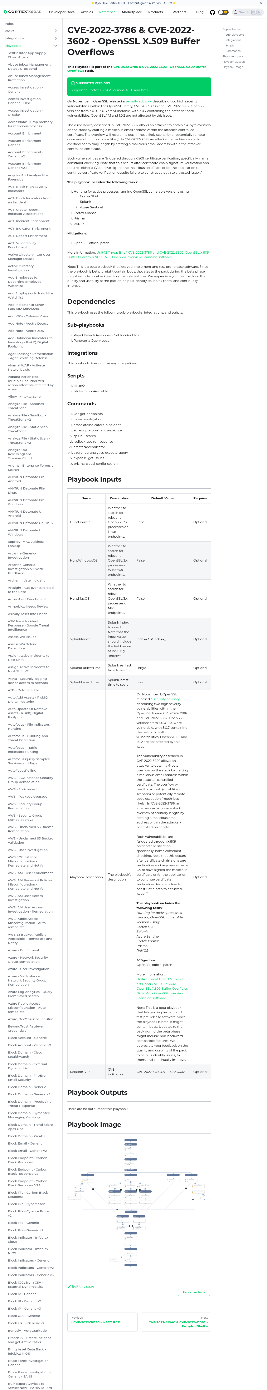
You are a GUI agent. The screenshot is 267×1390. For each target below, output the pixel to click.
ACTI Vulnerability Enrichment (22, 245)
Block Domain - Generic (27, 1087)
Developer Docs (62, 12)
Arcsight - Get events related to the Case (31, 590)
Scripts (230, 45)
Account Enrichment (25, 133)
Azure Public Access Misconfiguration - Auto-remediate (27, 1007)
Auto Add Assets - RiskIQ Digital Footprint (28, 699)
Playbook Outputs (233, 61)
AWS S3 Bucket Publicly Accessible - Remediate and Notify (30, 939)
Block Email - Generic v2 (27, 1151)
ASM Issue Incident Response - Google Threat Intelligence (28, 625)
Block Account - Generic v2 (29, 1045)
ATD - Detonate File (23, 690)
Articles (87, 12)
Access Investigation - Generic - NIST (25, 101)
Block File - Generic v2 (25, 1230)
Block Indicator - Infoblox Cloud (28, 1240)
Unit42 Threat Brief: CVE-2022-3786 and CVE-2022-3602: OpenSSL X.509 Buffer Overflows (162, 984)
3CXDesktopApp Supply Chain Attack (27, 55)
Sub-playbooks (235, 34)
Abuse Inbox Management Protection (29, 78)
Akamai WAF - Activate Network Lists (26, 367)
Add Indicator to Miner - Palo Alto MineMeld (27, 307)
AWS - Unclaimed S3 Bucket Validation (30, 840)
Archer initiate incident (26, 580)
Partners (179, 12)
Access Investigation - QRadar (25, 112)
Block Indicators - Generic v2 (31, 1268)
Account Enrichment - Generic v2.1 (25, 166)
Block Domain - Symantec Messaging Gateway (29, 1115)
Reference (107, 12)
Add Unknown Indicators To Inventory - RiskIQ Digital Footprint (30, 342)
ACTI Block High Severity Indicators (27, 189)
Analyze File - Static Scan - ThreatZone (29, 429)
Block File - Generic (23, 1223)
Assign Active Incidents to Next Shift (28, 658)
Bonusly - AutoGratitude (27, 1331)
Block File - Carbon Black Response (28, 1195)
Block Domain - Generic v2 (29, 1094)
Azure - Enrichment (23, 950)
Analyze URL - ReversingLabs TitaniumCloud (20, 454)
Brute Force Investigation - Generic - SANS (29, 1374)
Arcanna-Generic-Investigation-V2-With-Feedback (26, 569)
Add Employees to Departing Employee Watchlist (24, 281)
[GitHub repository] (212, 12)
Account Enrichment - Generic (25, 143)
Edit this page (80, 1286)
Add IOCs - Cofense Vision (28, 316)
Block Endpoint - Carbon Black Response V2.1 (27, 1183)
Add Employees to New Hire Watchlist (30, 295)
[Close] (261, 3)
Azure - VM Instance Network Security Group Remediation (27, 980)
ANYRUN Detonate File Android (26, 479)
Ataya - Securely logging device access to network (28, 681)
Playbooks (13, 46)
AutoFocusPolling (22, 770)
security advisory (139, 101)
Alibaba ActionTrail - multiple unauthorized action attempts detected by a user (31, 383)
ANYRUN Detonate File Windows (26, 502)
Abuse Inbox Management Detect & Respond (29, 66)
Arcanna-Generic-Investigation (22, 555)
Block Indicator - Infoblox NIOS (28, 1251)
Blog (200, 12)
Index (9, 24)
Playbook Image (232, 67)
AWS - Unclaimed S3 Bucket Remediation (30, 829)
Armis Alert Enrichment (27, 599)
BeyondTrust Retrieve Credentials (25, 1028)
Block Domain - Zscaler (26, 1136)
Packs (9, 31)
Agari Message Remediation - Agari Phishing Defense (30, 356)
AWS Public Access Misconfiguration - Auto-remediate (27, 923)
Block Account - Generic (27, 1038)
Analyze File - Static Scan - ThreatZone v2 (29, 440)
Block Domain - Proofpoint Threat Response (29, 1104)
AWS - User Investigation (28, 850)
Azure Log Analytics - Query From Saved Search (30, 994)
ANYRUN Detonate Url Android (26, 513)
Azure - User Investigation (28, 969)
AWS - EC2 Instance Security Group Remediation (30, 780)
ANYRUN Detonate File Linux (26, 490)
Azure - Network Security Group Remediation (28, 959)
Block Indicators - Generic (28, 1260)
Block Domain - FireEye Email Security (26, 1078)
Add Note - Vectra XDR (26, 331)
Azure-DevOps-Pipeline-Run (30, 1019)
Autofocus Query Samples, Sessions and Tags (29, 761)
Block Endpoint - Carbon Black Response (27, 1160)
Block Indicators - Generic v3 (31, 1275)
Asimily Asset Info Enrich (28, 614)
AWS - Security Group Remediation (25, 806)
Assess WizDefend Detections (22, 646)
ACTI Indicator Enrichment (29, 228)
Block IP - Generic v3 (24, 1308)
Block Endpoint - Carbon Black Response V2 (27, 1171)
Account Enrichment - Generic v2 (25, 154)
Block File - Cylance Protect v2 (30, 1213)
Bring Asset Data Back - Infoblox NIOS (27, 1351)
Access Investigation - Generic (25, 89)
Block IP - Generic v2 (24, 1301)
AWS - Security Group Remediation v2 (25, 817)
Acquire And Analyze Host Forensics (29, 177)
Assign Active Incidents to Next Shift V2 (28, 669)
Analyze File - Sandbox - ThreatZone (27, 406)
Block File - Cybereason (26, 1204)
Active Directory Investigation (21, 268)
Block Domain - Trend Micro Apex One (30, 1127)
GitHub (166, 3)
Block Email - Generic (25, 1143)
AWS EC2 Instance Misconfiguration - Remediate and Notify (25, 861)
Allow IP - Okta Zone (24, 397)
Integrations (14, 38)
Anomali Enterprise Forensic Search (30, 467)
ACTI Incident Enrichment (28, 221)
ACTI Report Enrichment (27, 236)
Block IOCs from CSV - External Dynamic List (25, 1284)
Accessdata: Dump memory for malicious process (30, 124)
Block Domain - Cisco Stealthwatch (25, 1054)
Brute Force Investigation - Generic (29, 1363)
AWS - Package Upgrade (27, 796)
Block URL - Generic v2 (26, 1323)
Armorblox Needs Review (28, 606)
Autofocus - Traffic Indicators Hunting (23, 750)
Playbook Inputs (232, 56)
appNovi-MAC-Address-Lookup (26, 544)
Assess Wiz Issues (22, 637)
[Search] (248, 12)
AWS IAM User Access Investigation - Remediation (30, 909)
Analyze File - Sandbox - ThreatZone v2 (27, 417)
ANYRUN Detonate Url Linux (30, 523)
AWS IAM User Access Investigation (25, 898)
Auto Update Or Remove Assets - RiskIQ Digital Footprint (27, 713)
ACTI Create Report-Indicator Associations (25, 212)
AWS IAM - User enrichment (30, 873)
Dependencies (231, 29)
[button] (223, 12)
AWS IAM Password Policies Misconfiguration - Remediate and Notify (30, 884)
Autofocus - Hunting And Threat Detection (28, 738)
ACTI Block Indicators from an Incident (29, 200)
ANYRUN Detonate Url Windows (26, 532)
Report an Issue (194, 1292)
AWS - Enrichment (23, 789)
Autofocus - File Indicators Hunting (29, 726)
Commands (233, 50)
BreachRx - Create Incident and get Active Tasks (29, 1340)
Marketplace (132, 12)
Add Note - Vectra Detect (28, 323)
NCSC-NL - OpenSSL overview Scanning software (133, 257)
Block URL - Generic (24, 1316)
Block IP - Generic (22, 1294)
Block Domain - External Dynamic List (27, 1066)
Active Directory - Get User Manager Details (29, 257)
